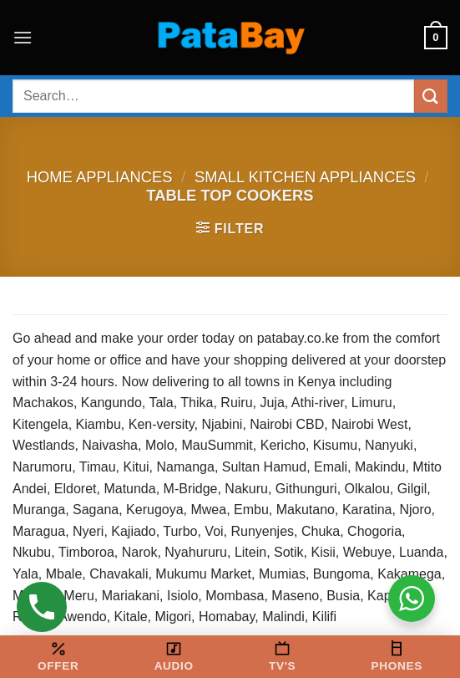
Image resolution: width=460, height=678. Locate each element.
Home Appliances (100, 177)
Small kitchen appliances (305, 177)
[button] (23, 37)
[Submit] (430, 95)
